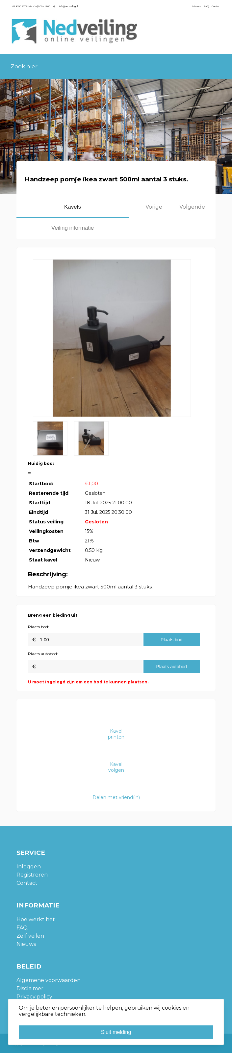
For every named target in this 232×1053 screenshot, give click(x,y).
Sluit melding (116, 1032)
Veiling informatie (72, 228)
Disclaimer (29, 988)
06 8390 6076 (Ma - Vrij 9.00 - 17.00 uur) (34, 6)
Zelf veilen (30, 936)
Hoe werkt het (35, 919)
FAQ (206, 6)
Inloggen (28, 866)
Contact (216, 6)
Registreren (32, 875)
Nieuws (196, 6)
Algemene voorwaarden (48, 980)
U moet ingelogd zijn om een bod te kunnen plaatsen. (88, 681)
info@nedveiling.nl (68, 6)
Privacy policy (34, 997)
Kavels (72, 207)
